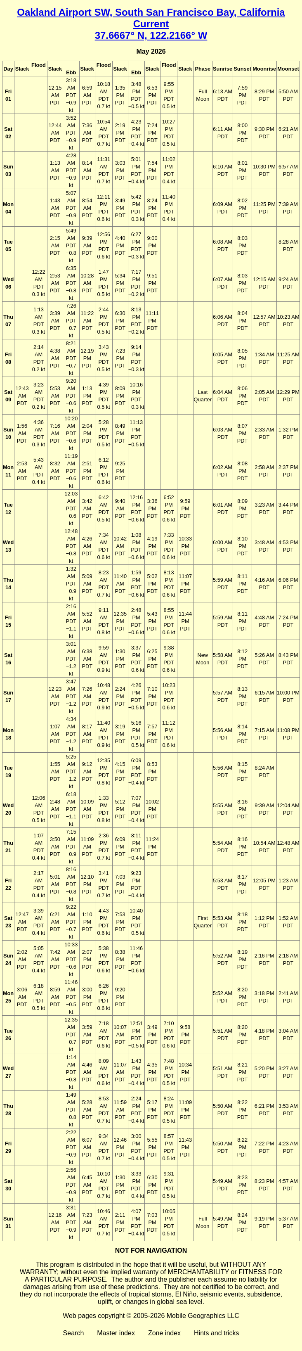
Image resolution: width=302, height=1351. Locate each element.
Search (73, 1333)
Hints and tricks (216, 1333)
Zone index (164, 1333)
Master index (116, 1333)
